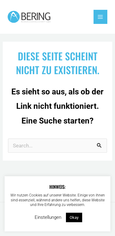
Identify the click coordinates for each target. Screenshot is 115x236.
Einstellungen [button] (48, 217)
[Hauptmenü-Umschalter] (101, 17)
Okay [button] (74, 217)
